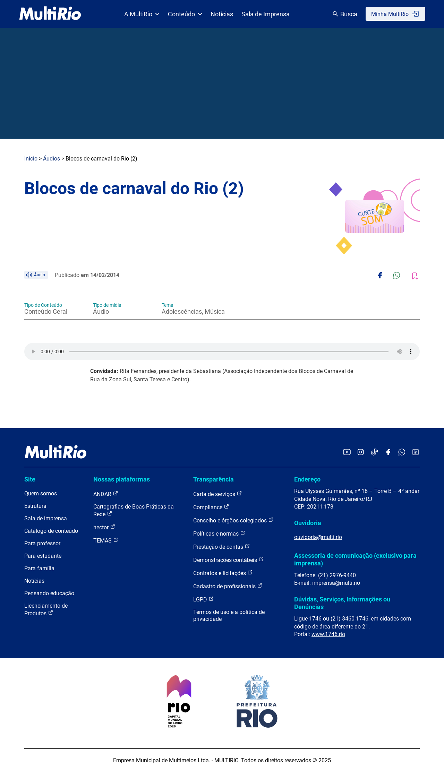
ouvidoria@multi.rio (318, 537)
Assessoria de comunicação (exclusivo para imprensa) (355, 559)
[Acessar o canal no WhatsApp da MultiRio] (402, 453)
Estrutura (35, 506)
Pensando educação (49, 593)
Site (29, 479)
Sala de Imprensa (265, 14)
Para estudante (42, 556)
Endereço (307, 479)
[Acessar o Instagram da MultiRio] (360, 453)
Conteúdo (185, 14)
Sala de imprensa (45, 518)
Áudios (51, 158)
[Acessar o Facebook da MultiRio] (388, 453)
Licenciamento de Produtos (46, 609)
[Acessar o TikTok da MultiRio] (374, 453)
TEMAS (106, 540)
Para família (39, 568)
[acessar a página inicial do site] (50, 13)
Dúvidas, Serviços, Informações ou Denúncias (342, 603)
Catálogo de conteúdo (51, 531)
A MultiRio (142, 14)
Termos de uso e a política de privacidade (229, 615)
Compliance (211, 507)
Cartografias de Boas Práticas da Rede (133, 510)
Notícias (222, 14)
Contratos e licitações (223, 572)
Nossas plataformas (121, 479)
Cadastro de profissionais (228, 586)
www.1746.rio (328, 634)
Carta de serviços (217, 493)
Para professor (42, 543)
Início (30, 158)
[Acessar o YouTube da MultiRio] (347, 453)
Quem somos (40, 493)
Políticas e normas (219, 533)
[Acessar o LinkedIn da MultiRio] (415, 453)
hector (104, 527)
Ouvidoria (307, 523)
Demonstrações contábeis (228, 559)
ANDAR (105, 493)
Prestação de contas (221, 546)
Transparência (213, 479)
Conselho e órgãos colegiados (233, 520)
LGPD (203, 599)
